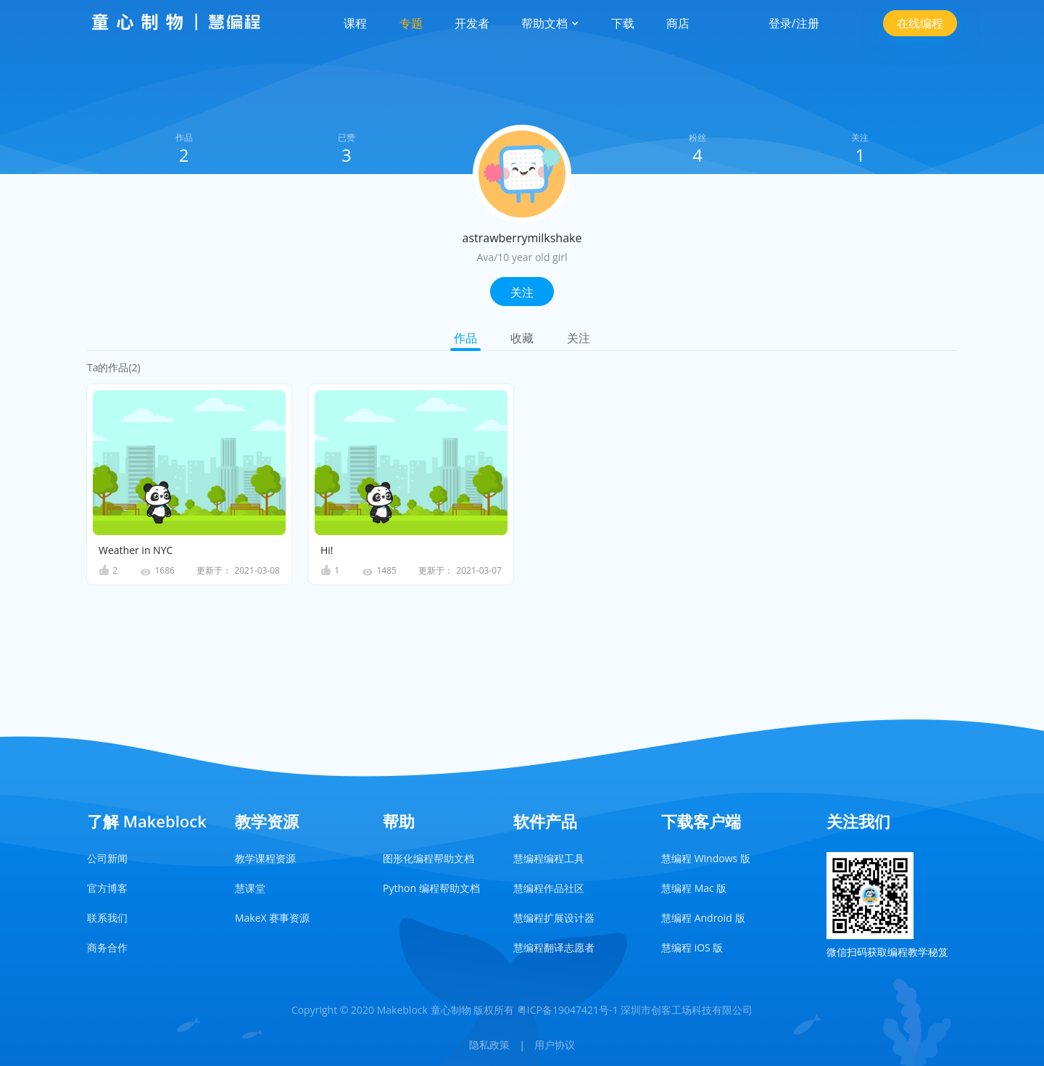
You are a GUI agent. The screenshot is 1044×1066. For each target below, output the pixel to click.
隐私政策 (489, 1044)
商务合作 (107, 947)
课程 (355, 23)
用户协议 (554, 1044)
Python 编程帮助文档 (431, 888)
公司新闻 (107, 858)
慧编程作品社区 (548, 888)
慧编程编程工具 (548, 858)
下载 (622, 23)
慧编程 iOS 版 (692, 947)
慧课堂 (250, 888)
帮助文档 (550, 23)
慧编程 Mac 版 (693, 888)
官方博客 (107, 888)
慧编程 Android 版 (703, 918)
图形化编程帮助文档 (428, 858)
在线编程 (920, 23)
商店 (677, 23)
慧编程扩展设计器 (553, 918)
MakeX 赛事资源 (272, 918)
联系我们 (107, 918)
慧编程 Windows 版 (705, 858)
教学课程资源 (265, 858)
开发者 (472, 23)
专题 (411, 23)
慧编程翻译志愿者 (553, 947)
